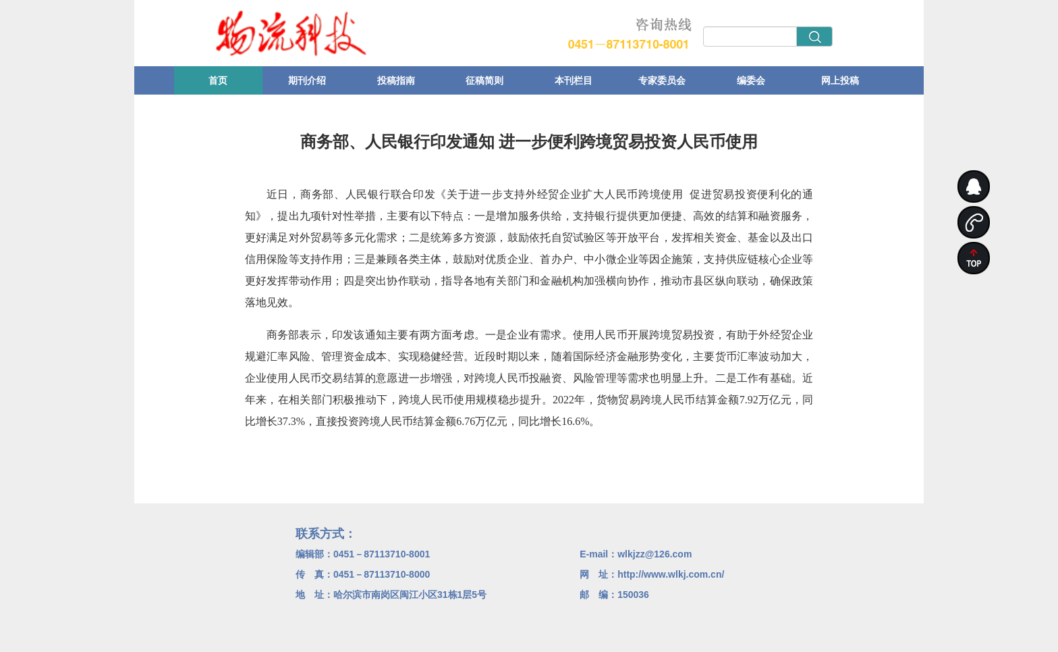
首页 (217, 80)
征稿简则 (484, 80)
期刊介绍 (307, 80)
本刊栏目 (573, 80)
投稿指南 (396, 80)
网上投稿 (840, 80)
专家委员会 (662, 80)
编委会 (751, 80)
